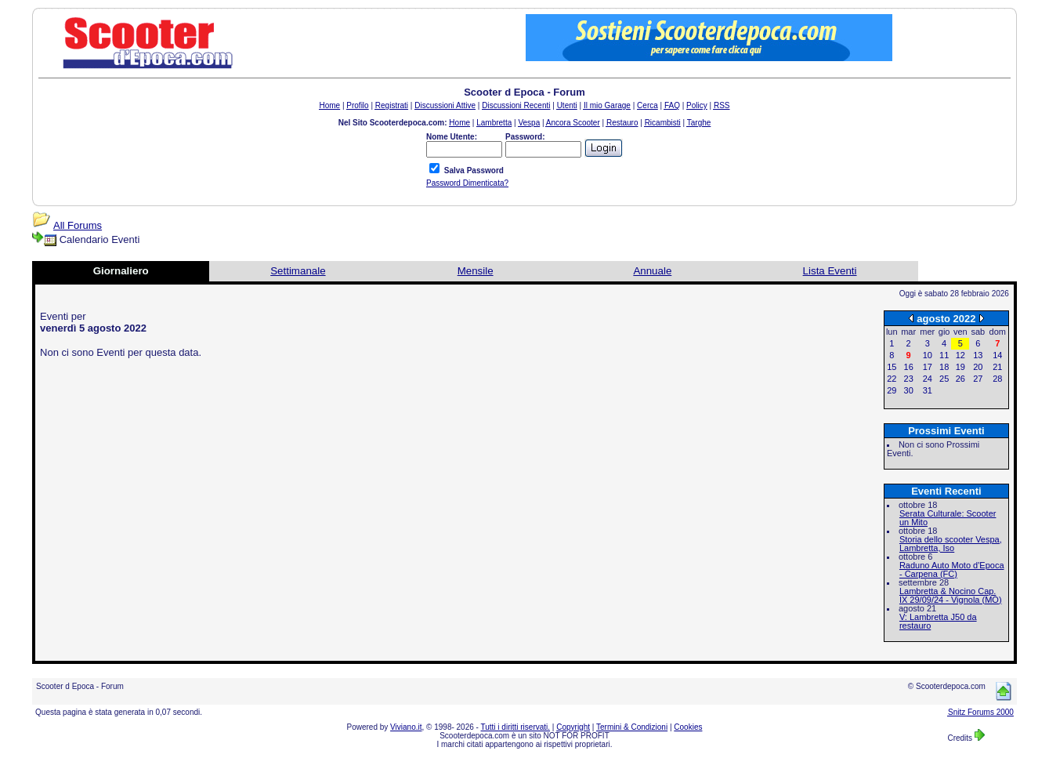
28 (997, 378)
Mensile (476, 271)
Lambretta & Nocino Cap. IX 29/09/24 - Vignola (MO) (950, 595)
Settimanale (297, 271)
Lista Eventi (830, 271)
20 (977, 367)
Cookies (688, 727)
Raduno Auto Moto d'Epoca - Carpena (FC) (951, 569)
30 (908, 390)
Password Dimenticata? (467, 183)
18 (944, 367)
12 (960, 355)
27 (977, 378)
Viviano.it (405, 727)
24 (927, 378)
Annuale (652, 271)
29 (891, 390)
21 (997, 367)
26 (960, 378)
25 (944, 378)
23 (908, 378)
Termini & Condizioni (631, 727)
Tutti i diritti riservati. (516, 727)
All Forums (77, 225)
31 (927, 390)
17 (927, 367)
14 (997, 355)
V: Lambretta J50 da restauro (938, 621)
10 (927, 355)
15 (891, 367)
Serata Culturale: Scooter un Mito (948, 518)
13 (977, 355)
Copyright (573, 727)
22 (891, 378)
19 (960, 367)
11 (944, 355)
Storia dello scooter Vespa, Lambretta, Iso (950, 544)
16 (908, 367)
